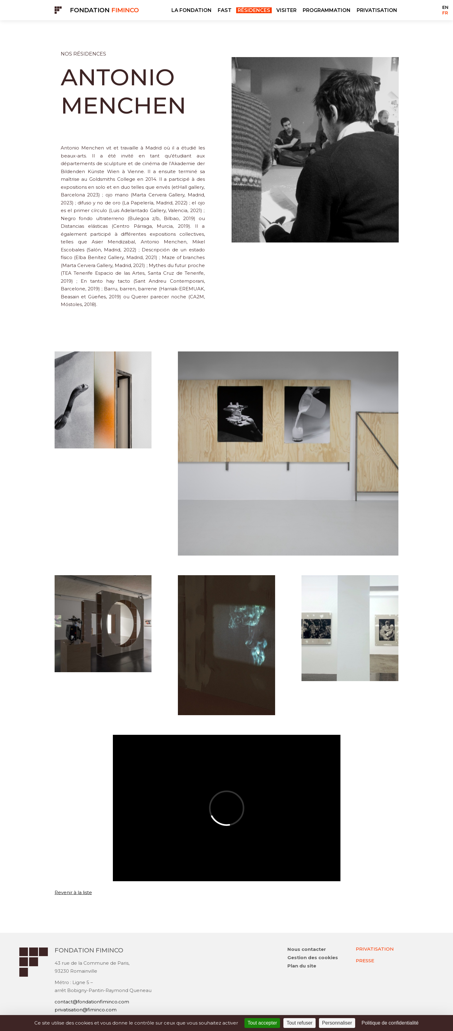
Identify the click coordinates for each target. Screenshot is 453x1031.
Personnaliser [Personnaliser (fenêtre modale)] (337, 1022)
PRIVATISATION (377, 10)
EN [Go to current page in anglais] (445, 7)
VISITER (286, 10)
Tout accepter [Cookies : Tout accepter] (262, 1022)
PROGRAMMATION (327, 10)
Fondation (104, 10)
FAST (225, 10)
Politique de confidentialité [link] (390, 1022)
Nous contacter (306, 949)
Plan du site (301, 966)
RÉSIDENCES (254, 10)
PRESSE (365, 960)
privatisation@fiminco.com (86, 1010)
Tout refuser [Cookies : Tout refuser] (299, 1022)
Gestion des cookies (312, 957)
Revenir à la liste (73, 892)
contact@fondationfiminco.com (92, 1002)
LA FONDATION (191, 10)
